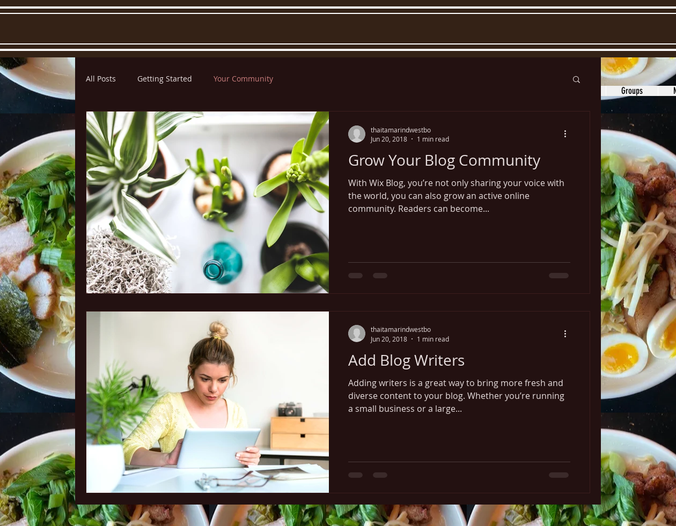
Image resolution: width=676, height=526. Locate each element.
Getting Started (164, 78)
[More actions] (568, 134)
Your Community (243, 78)
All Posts (101, 78)
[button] (576, 80)
